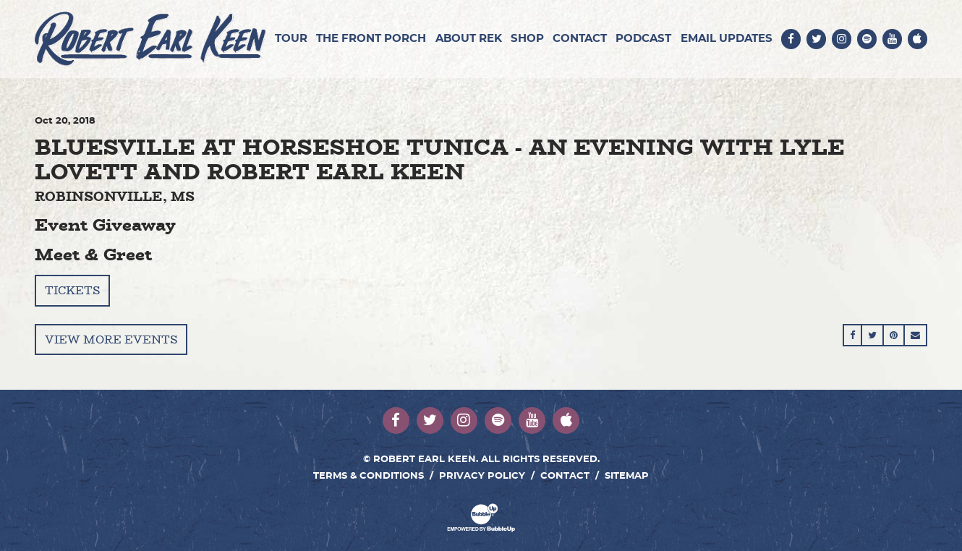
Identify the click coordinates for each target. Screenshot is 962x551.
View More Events (111, 339)
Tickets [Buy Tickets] (72, 290)
